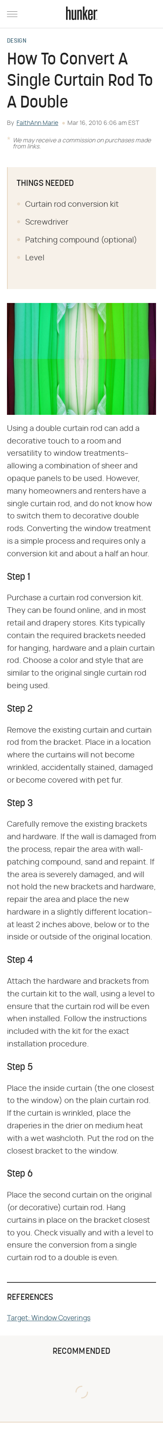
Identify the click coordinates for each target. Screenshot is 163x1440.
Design (17, 41)
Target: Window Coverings (48, 1318)
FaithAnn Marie (37, 123)
